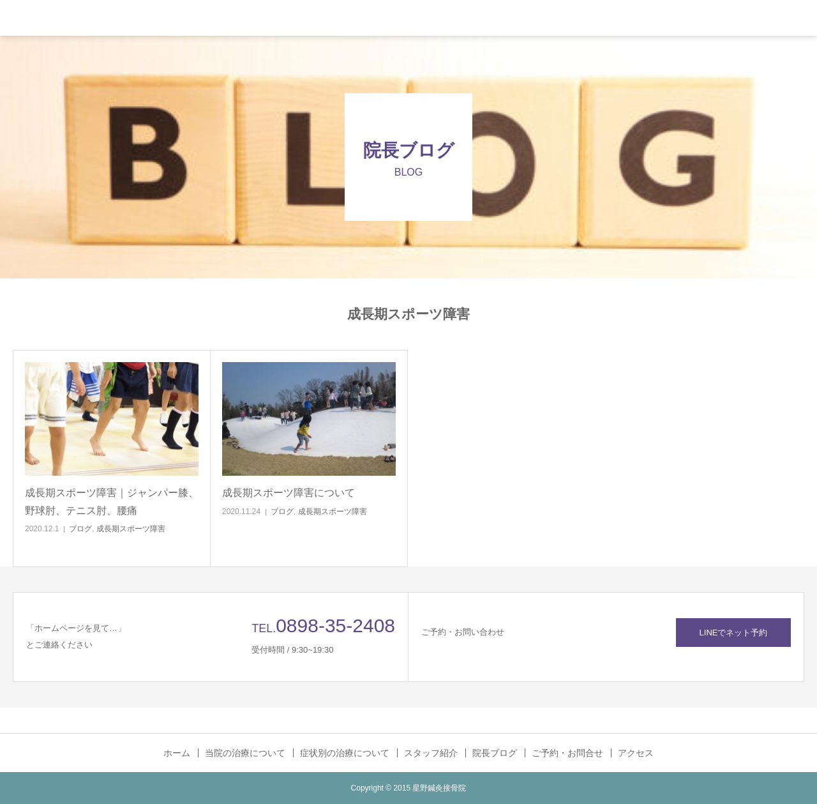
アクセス (636, 752)
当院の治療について (245, 752)
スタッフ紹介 (431, 752)
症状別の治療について (344, 752)
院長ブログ (494, 752)
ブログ (80, 528)
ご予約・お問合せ (567, 752)
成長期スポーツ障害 (130, 528)
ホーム (176, 752)
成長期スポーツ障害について (288, 492)
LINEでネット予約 (734, 632)
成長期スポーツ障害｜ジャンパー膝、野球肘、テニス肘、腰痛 (112, 501)
